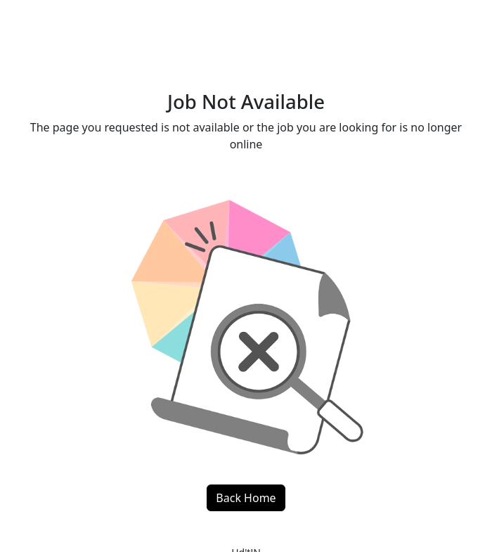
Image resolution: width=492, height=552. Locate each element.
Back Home (246, 498)
